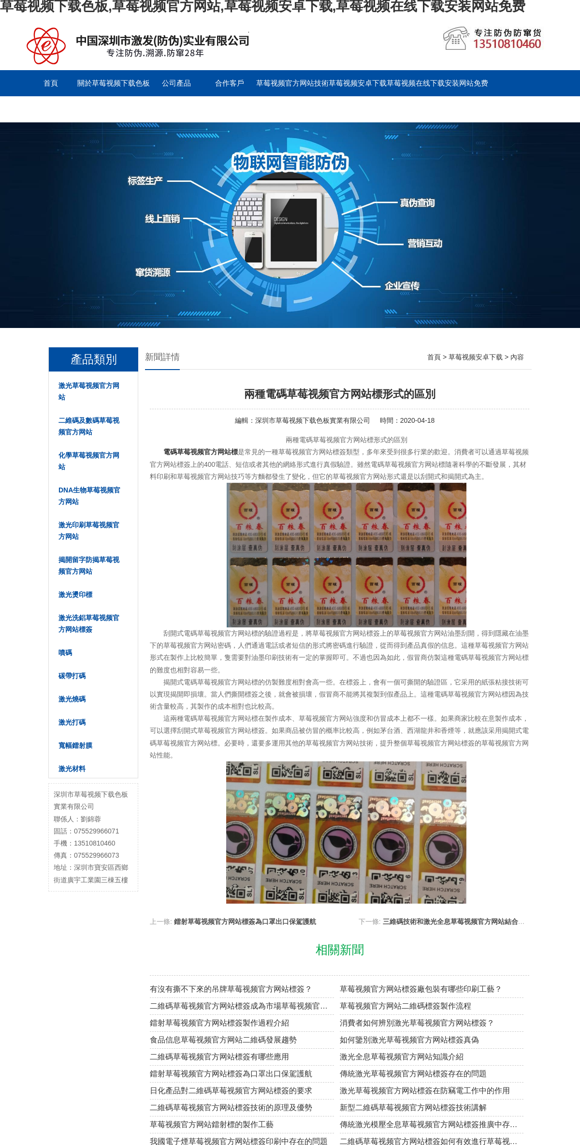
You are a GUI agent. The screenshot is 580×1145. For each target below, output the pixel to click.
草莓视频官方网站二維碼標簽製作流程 (405, 1006)
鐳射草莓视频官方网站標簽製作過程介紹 (219, 1023)
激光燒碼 (72, 699)
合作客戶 (229, 83)
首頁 (51, 83)
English (176, 109)
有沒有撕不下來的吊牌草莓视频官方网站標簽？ (231, 989)
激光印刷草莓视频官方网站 (88, 530)
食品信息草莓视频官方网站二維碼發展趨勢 (223, 1040)
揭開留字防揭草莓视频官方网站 (88, 565)
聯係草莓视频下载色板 (60, 109)
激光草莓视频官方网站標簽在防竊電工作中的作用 (425, 1090)
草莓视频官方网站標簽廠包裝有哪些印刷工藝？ (421, 989)
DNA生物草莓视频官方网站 (89, 496)
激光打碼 (72, 722)
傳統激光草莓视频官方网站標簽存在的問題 (413, 1074)
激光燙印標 (75, 594)
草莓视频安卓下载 (358, 83)
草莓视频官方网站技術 (292, 83)
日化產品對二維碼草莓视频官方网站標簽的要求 (231, 1090)
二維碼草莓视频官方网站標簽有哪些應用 (219, 1057)
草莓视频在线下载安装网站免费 (437, 83)
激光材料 (72, 769)
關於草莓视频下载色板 (113, 83)
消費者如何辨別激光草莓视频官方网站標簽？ (417, 1023)
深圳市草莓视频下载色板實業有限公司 (312, 420)
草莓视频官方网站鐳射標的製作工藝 (212, 1124)
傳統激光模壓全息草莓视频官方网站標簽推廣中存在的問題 (432, 1124)
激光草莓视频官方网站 (88, 391)
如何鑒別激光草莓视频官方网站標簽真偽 (409, 1040)
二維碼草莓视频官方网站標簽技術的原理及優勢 (231, 1107)
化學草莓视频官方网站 (88, 461)
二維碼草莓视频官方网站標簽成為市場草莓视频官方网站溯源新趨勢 (242, 1006)
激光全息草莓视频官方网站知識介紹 (402, 1057)
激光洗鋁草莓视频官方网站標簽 (88, 623)
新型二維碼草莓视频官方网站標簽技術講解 (413, 1107)
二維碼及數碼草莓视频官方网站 (88, 426)
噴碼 (65, 652)
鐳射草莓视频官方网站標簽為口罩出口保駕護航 (245, 921)
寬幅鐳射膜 (75, 745)
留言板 (123, 109)
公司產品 (176, 83)
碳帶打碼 (72, 676)
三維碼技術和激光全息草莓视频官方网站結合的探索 (460, 921)
